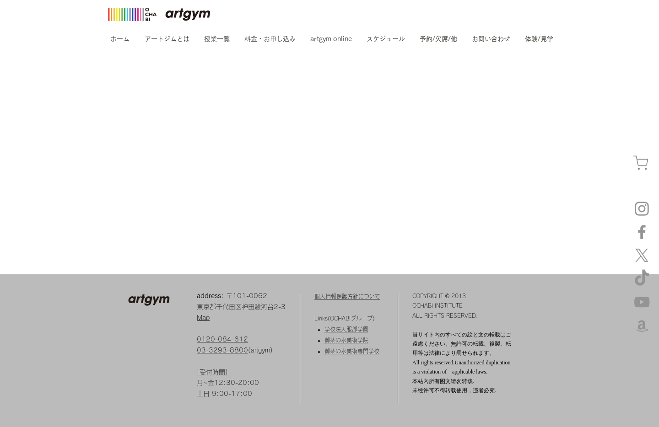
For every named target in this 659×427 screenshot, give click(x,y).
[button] (167, 39)
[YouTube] (641, 302)
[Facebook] (641, 232)
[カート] (640, 163)
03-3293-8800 (222, 350)
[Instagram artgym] (641, 208)
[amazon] (641, 325)
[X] (641, 255)
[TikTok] (641, 278)
